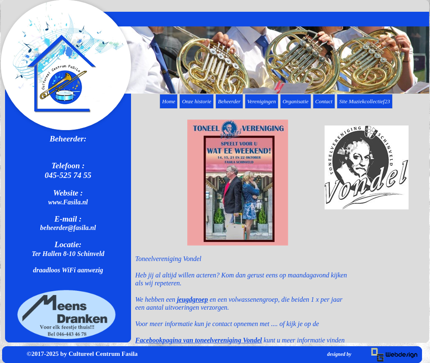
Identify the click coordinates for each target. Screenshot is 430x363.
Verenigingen (261, 101)
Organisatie (296, 101)
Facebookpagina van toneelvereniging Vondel (198, 340)
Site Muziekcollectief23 (364, 101)
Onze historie (196, 101)
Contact (324, 101)
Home (168, 101)
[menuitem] (169, 101)
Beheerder (229, 101)
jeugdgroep (192, 299)
